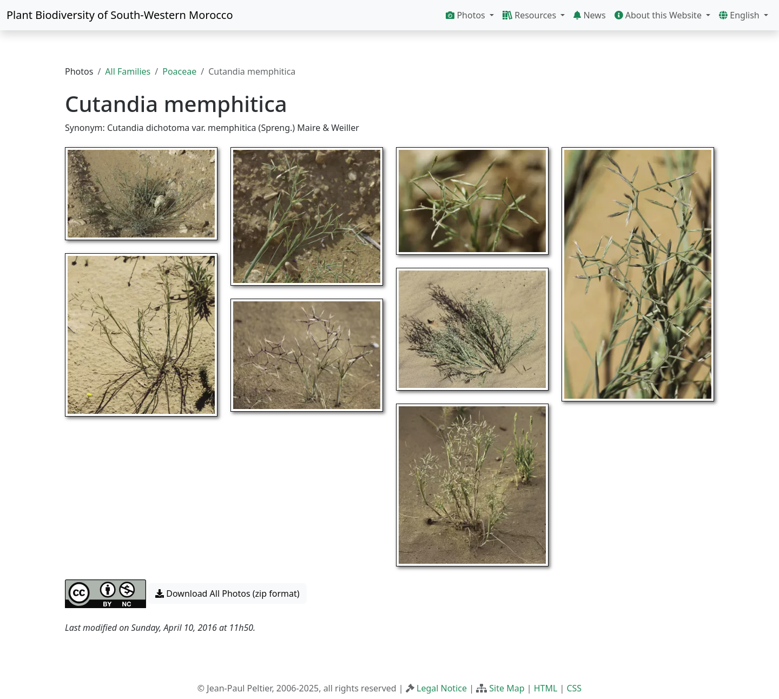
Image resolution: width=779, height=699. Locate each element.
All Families (127, 71)
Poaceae (179, 71)
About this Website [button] (659, 15)
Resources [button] (530, 15)
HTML (546, 688)
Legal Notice (442, 688)
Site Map (506, 688)
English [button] (740, 15)
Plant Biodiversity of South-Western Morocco (119, 15)
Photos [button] (466, 15)
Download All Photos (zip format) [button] (227, 593)
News (589, 15)
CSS (574, 688)
